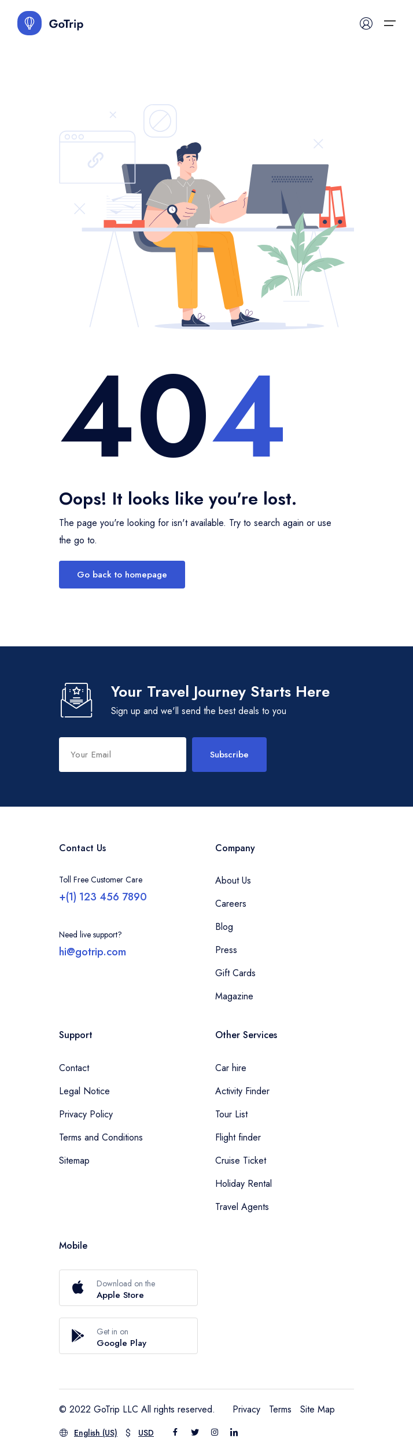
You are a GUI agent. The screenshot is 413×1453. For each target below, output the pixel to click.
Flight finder (238, 1137)
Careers (230, 903)
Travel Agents (242, 1206)
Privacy (246, 1409)
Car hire (230, 1068)
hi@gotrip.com (92, 951)
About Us (233, 880)
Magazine (234, 996)
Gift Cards (235, 973)
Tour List (231, 1114)
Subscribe (229, 754)
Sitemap (74, 1160)
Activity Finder (242, 1091)
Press (226, 950)
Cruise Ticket (240, 1160)
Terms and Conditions (101, 1137)
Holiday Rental (243, 1183)
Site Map (317, 1409)
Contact (74, 1068)
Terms (280, 1409)
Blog (224, 926)
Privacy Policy (86, 1114)
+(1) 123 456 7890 (103, 896)
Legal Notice (84, 1091)
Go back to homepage (122, 574)
